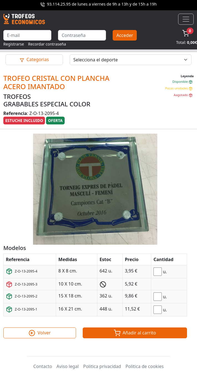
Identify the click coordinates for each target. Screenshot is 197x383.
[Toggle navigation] (186, 19)
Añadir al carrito (135, 333)
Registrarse (13, 44)
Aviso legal (68, 366)
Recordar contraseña (47, 44)
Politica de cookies (144, 366)
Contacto (42, 366)
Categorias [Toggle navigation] (34, 59)
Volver (39, 333)
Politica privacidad (102, 366)
